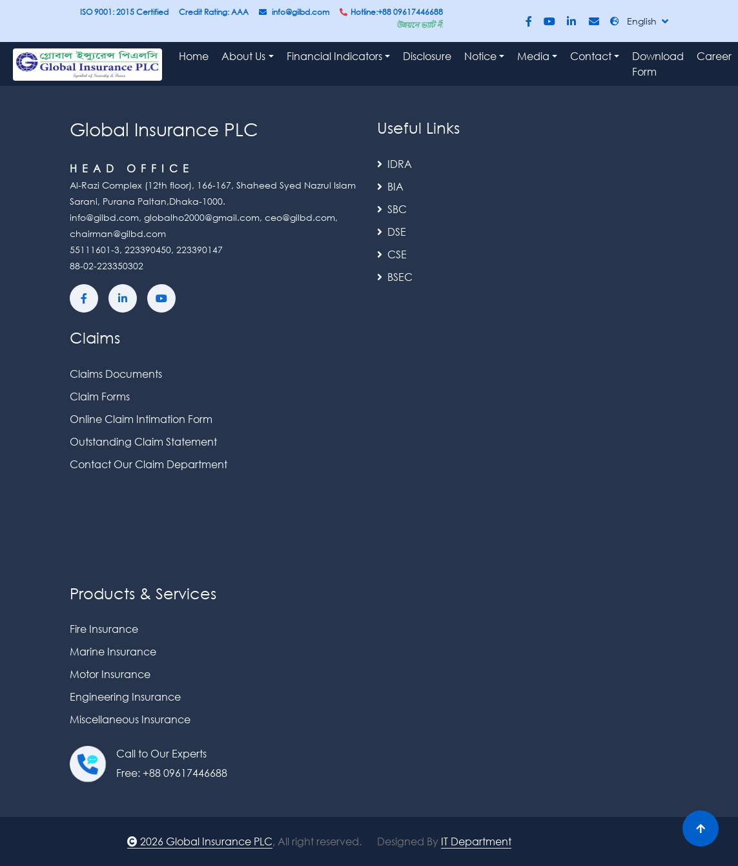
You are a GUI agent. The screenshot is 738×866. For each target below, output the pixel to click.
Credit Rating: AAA (214, 11)
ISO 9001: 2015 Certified (124, 11)
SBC (392, 209)
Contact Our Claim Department (148, 464)
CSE (392, 254)
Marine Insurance (113, 651)
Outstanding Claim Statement (143, 441)
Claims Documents (116, 373)
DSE (391, 231)
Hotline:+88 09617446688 (391, 11)
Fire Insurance (104, 628)
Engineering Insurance (125, 696)
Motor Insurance (110, 674)
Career (714, 56)
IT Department (476, 841)
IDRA (394, 163)
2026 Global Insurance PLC (199, 841)
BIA (390, 186)
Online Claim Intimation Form (141, 419)
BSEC (395, 277)
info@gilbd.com (294, 11)
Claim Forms (100, 396)
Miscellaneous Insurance (130, 719)
